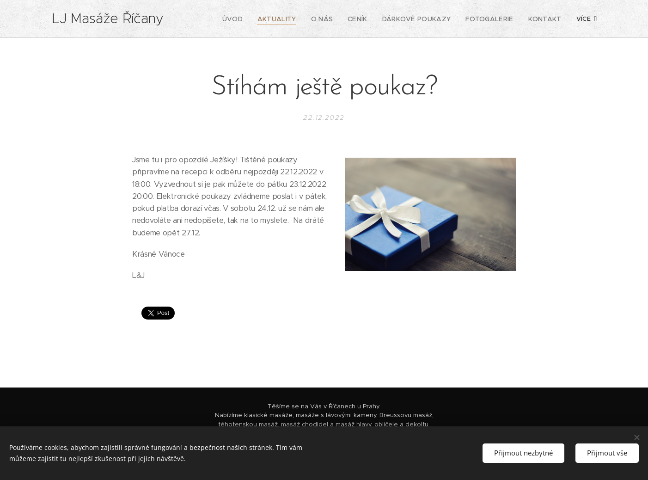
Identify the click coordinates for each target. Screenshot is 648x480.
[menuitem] (220, 19)
